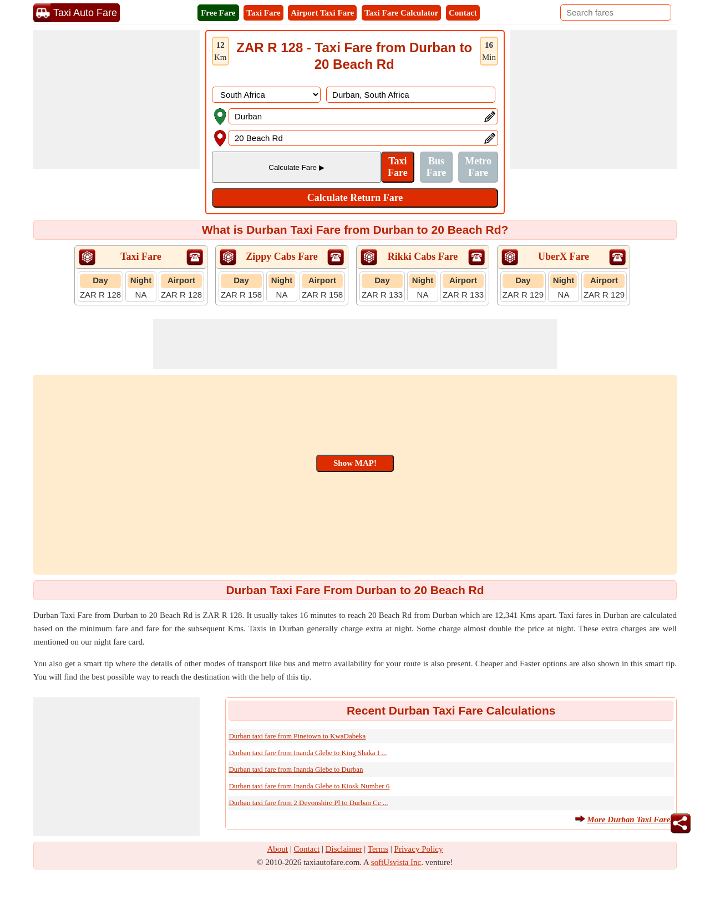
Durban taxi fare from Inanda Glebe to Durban (296, 769)
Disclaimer (344, 848)
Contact (463, 12)
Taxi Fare (263, 12)
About (277, 848)
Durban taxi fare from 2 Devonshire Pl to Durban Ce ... (308, 802)
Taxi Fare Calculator (401, 12)
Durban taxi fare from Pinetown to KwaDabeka (297, 736)
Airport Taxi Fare (322, 12)
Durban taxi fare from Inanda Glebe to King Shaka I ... (308, 752)
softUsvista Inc (396, 862)
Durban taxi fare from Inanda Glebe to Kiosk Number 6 (309, 786)
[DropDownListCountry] (266, 95)
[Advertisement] (116, 99)
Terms (378, 848)
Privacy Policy (418, 848)
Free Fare (218, 12)
